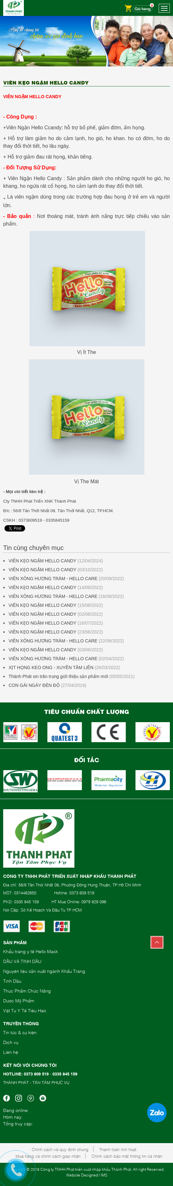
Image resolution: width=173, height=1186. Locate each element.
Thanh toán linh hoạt (117, 1149)
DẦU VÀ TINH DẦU (22, 961)
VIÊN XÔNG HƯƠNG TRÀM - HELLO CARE (53, 578)
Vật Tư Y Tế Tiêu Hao (24, 1010)
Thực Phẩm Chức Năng (27, 990)
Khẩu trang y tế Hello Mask (30, 951)
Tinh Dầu (12, 981)
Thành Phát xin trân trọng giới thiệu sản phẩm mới (58, 676)
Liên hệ (10, 1052)
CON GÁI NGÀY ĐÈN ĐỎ (34, 685)
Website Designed (82, 1174)
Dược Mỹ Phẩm (18, 1000)
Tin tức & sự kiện (20, 1032)
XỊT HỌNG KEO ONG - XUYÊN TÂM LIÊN (51, 667)
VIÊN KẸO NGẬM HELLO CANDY (42, 560)
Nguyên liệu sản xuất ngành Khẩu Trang (44, 971)
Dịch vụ (10, 1042)
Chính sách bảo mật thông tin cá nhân (127, 1156)
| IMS (103, 1174)
